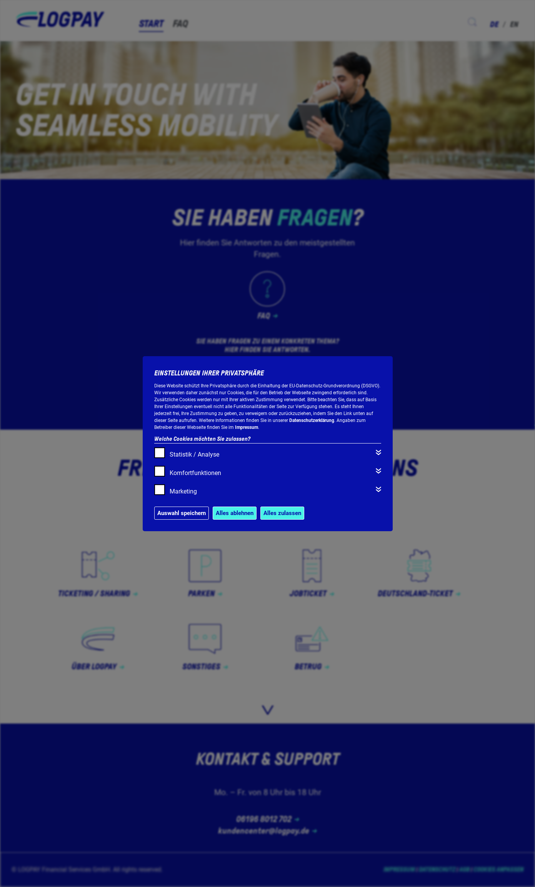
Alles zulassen (282, 513)
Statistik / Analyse (194, 454)
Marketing (183, 491)
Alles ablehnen (234, 513)
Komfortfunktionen (195, 473)
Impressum (246, 427)
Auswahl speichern (181, 513)
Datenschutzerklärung (311, 420)
